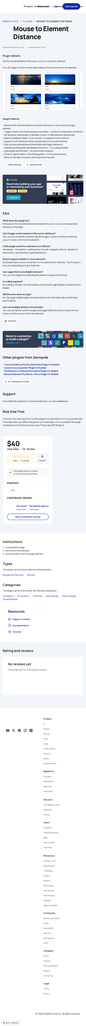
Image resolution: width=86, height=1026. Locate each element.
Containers (8, 596)
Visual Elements (10, 599)
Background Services (13, 574)
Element (31, 574)
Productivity (23, 596)
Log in (56, 6)
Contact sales (41, 6)
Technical (37, 596)
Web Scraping (69, 596)
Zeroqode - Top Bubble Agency (32, 506)
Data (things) (52, 596)
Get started (71, 6)
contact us (62, 401)
